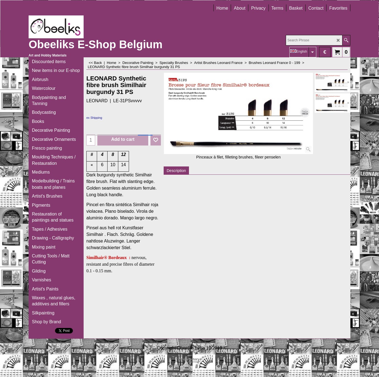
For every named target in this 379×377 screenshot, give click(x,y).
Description (176, 170)
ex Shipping (94, 117)
